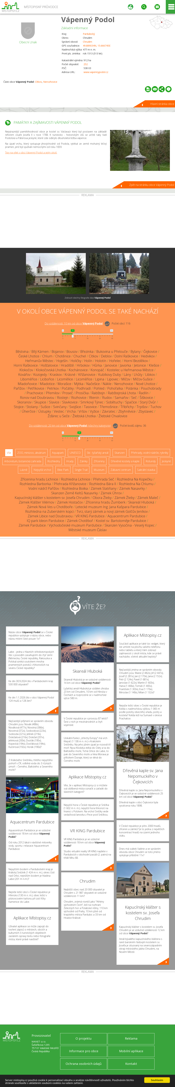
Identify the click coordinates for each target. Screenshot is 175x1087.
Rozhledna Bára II (102, 484)
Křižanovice (86, 374)
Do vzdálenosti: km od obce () (70, 425)
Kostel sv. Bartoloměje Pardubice (121, 520)
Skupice (40, 402)
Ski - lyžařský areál (97, 453)
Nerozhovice (50, 81)
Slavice (54, 402)
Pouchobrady (151, 388)
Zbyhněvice (127, 411)
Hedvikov (148, 356)
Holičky (76, 360)
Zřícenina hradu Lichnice (39, 479)
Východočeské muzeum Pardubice (75, 525)
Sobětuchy (114, 402)
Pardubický (89, 33)
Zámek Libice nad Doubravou (50, 516)
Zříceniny (99, 461)
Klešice (154, 365)
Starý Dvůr (148, 402)
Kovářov (24, 374)
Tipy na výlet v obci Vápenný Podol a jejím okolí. (31, 152)
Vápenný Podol (88, 19)
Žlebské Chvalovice (113, 416)
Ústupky (44, 411)
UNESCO (75, 453)
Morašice (64, 383)
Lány (127, 374)
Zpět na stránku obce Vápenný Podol (151, 185)
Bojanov (58, 351)
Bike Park (63, 470)
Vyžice (94, 411)
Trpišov (142, 406)
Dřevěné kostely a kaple (125, 461)
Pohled (99, 388)
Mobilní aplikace (131, 1051)
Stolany (32, 406)
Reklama (131, 1038)
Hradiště (67, 365)
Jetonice (140, 365)
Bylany (135, 351)
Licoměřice (84, 379)
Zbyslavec (145, 411)
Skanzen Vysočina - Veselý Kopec (129, 525)
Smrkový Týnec (91, 402)
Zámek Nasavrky (132, 488)
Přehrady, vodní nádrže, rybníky (149, 453)
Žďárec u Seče (59, 416)
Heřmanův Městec (39, 360)
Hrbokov (83, 365)
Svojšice (75, 406)
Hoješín (62, 360)
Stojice (19, 406)
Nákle (107, 383)
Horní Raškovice (26, 365)
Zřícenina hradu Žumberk (105, 502)
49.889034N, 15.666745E (96, 45)
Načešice (93, 383)
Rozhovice (78, 397)
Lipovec (112, 379)
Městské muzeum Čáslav (88, 530)
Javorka (125, 365)
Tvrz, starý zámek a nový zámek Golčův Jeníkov (112, 511)
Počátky (68, 388)
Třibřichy (127, 406)
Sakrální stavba (146, 470)
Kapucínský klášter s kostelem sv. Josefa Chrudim (52, 497)
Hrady (69, 461)
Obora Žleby (102, 497)
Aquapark (58, 453)
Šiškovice (146, 397)
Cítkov (38, 81)
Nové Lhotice (145, 383)
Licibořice (47, 379)
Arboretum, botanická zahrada (22, 461)
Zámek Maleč (147, 497)
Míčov (125, 379)
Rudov (107, 397)
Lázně (23, 470)
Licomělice (65, 379)
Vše (9, 453)
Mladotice (47, 383)
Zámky (84, 461)
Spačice (131, 402)
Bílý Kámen (40, 351)
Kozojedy (40, 374)
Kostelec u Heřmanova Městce (130, 370)
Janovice (111, 365)
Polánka (132, 388)
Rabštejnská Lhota (122, 393)
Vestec (59, 411)
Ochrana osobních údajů (84, 1064)
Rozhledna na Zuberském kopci (49, 511)
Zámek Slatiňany (103, 488)
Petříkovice (36, 388)
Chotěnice (63, 356)
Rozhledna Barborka (35, 484)
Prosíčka (82, 393)
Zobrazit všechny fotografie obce (88, 297)
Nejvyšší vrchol (42, 470)
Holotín (100, 360)
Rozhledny (53, 461)
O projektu (84, 1038)
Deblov (106, 356)
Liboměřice (28, 379)
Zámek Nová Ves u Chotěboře (50, 507)
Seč (134, 397)
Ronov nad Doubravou (37, 397)
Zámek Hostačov (70, 502)
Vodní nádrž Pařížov (43, 488)
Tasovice (90, 406)
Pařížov (19, 388)
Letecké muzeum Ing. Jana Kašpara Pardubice (111, 507)
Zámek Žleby (124, 497)
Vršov (83, 411)
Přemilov (52, 393)
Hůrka (97, 365)
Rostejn (62, 397)
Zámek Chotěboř (80, 520)
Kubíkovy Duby (109, 374)
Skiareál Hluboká (141, 502)
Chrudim (87, 41)
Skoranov (24, 402)
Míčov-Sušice (143, 379)
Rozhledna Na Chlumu (136, 484)
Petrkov (53, 388)
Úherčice (28, 411)
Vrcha (71, 411)
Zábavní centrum (121, 470)
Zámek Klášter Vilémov (36, 502)
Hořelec (115, 360)
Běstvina (22, 351)
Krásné (70, 374)
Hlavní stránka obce (162, 104)
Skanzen (120, 453)
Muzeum (99, 470)
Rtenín (94, 397)
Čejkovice (150, 351)
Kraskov (56, 374)
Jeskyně (166, 461)
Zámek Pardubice (32, 525)
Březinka (86, 351)
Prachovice (35, 393)
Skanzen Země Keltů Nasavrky (74, 493)
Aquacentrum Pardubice (126, 516)
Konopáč (97, 370)
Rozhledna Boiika (75, 488)
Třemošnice (109, 406)
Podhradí (84, 388)
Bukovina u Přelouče (112, 351)
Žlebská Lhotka (84, 416)
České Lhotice (28, 356)
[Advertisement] (87, 222)
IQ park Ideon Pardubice (45, 520)
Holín (88, 360)
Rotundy (151, 461)
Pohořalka (115, 388)
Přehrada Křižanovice (70, 484)
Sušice (45, 406)
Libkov (150, 374)
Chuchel (79, 356)
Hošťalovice (49, 365)
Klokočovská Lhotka (51, 370)
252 (86, 64)
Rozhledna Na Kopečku (134, 479)
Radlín (144, 393)
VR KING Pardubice (90, 516)
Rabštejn (98, 393)
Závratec (108, 411)
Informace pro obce (83, 1051)
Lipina (99, 379)
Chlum (47, 356)
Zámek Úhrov (111, 493)
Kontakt (131, 1064)
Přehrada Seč (103, 479)
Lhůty (138, 374)
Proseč (67, 393)
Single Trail (81, 470)
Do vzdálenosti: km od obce (74, 323)
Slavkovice (70, 402)
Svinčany (59, 406)
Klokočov (26, 370)
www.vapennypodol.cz (96, 72)
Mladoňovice (27, 383)
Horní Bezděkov (136, 360)
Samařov (121, 397)
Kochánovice (78, 370)
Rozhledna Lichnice (75, 479)
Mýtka (78, 383)
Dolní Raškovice (126, 356)
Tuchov (155, 406)
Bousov (71, 351)
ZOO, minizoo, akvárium (31, 453)
